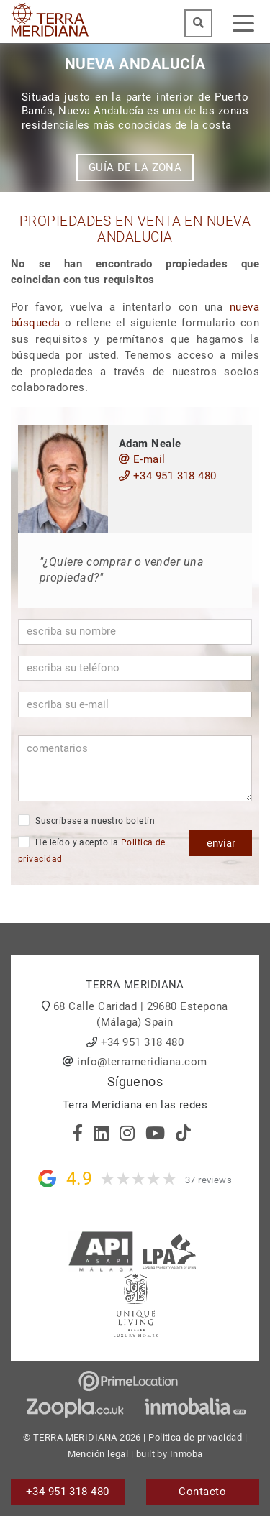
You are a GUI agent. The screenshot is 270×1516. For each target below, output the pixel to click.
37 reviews (209, 1180)
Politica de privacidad (195, 1437)
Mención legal (98, 1453)
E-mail (142, 459)
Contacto (202, 1491)
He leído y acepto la (92, 850)
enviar (221, 843)
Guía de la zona (135, 167)
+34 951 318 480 (168, 475)
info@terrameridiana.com (142, 1061)
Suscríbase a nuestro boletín (86, 820)
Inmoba (186, 1453)
